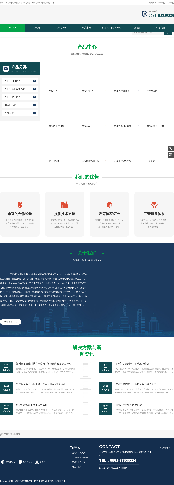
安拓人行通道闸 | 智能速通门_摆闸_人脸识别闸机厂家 (127, 91)
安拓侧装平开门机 (90, 161)
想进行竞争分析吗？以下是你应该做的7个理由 (41, 384)
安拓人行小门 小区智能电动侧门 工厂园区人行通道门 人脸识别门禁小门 (160, 126)
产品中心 (61, 27)
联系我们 (170, 3)
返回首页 (152, 3)
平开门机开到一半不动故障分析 (132, 363)
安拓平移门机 (88, 91)
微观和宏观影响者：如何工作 (31, 404)
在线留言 (136, 27)
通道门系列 (10, 105)
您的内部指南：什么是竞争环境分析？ (135, 384)
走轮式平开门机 (56, 126)
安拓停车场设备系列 (15, 89)
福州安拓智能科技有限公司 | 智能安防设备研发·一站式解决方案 (50, 363)
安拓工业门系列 (13, 97)
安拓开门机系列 (13, 81)
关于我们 (161, 3)
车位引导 (53, 91)
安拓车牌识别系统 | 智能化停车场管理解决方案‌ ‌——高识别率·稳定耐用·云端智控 (127, 161)
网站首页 (12, 27)
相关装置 (9, 113)
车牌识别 (151, 161)
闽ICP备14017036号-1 (55, 481)
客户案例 (86, 27)
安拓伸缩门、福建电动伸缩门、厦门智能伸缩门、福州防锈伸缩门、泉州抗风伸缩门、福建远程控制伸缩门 (127, 126)
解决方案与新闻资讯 (111, 27)
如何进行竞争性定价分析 (128, 404)
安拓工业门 (87, 126)
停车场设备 (54, 161)
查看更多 (10, 322)
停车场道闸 (152, 91)
